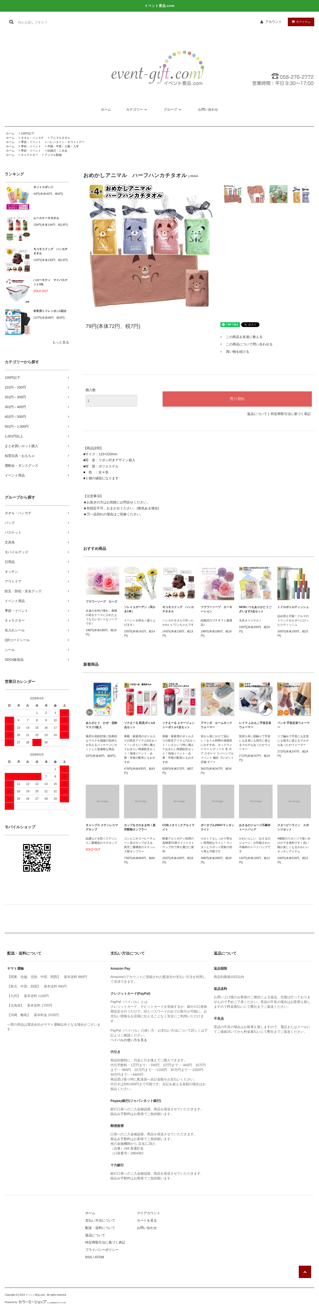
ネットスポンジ (43, 187)
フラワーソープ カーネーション (216, 609)
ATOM (99, 1257)
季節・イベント (31, 142)
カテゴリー (137, 109)
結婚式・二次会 (57, 150)
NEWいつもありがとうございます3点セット (255, 609)
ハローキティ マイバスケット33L (50, 282)
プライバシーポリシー (102, 1250)
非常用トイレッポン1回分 (49, 311)
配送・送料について (100, 1228)
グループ (173, 109)
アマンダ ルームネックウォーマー (216, 725)
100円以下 (27, 133)
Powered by (35, 1302)
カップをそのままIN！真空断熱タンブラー (139, 827)
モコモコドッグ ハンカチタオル (50, 251)
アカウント (273, 22)
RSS (88, 1257)
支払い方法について (100, 1220)
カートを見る (147, 1220)
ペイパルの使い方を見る (128, 1040)
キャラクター (29, 155)
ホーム (106, 109)
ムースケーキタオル (46, 218)
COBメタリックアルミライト (178, 827)
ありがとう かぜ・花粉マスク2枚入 (101, 725)
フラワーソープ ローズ (101, 601)
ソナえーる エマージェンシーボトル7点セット (178, 725)
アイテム (299, 22)
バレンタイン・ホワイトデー (66, 142)
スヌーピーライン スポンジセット (293, 827)
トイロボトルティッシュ (293, 607)
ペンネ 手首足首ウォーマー (293, 725)
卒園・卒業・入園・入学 (63, 146)
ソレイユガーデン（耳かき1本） (139, 609)
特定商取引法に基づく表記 (291, 414)
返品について (257, 414)
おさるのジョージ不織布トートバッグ (254, 827)
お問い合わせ (208, 109)
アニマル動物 (53, 155)
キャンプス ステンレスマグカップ (102, 827)
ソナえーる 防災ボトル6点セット (139, 725)
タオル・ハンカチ (32, 137)
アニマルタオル (60, 137)
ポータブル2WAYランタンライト (217, 827)
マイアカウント (148, 1213)
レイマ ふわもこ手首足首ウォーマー (255, 725)
